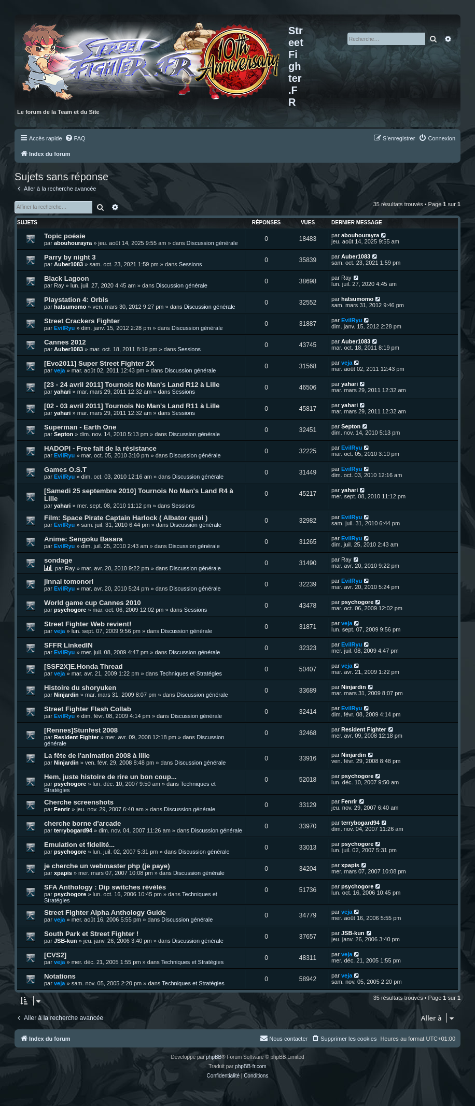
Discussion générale (212, 243)
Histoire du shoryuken (80, 688)
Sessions (190, 264)
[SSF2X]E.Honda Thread (83, 666)
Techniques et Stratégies (191, 673)
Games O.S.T (65, 469)
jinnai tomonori (68, 581)
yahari (62, 392)
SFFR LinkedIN (68, 645)
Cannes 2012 (65, 342)
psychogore (70, 610)
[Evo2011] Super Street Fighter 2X (99, 363)
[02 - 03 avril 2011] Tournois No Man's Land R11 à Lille (132, 406)
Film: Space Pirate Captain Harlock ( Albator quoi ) (125, 518)
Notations (60, 976)
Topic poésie (65, 236)
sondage (58, 560)
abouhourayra (73, 243)
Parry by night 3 (70, 257)
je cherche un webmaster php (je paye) (107, 866)
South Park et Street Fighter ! (91, 934)
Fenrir (62, 809)
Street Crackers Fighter (82, 321)
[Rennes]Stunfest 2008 (81, 730)
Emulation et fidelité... (79, 845)
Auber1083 (68, 264)
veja (59, 370)
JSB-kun (65, 941)
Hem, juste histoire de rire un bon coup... (110, 777)
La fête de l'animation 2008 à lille (97, 755)
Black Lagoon (66, 278)
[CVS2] (55, 955)
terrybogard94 (73, 830)
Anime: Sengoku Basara (83, 539)
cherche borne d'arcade (82, 823)
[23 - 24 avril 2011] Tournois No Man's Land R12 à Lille (132, 385)
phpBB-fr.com (251, 1066)
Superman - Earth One (80, 427)
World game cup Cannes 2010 (92, 603)
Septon (63, 434)
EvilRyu (64, 328)
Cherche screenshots (79, 802)
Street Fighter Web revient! (87, 624)
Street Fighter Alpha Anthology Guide (105, 912)
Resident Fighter (76, 737)
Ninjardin (66, 695)
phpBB (213, 1057)
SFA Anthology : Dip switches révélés (105, 887)
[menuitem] (75, 138)
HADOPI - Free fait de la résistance (100, 448)
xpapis (63, 873)
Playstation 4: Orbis (76, 300)
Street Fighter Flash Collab (87, 709)
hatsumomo (70, 307)
